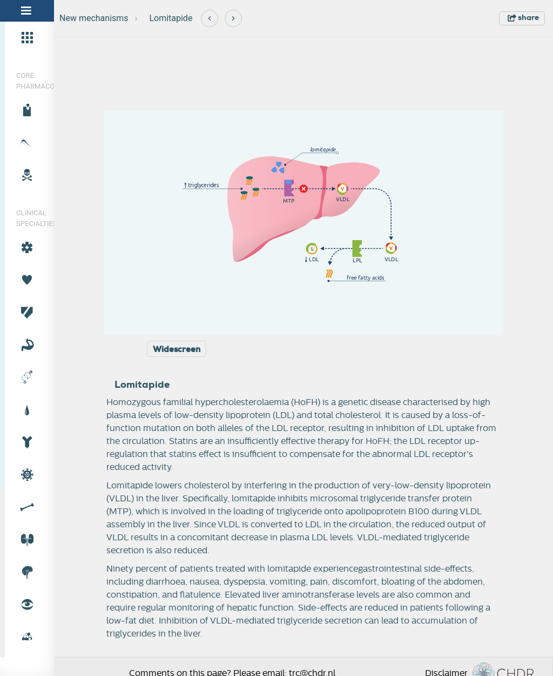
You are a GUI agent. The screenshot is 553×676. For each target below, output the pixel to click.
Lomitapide (170, 18)
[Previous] (209, 18)
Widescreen (176, 349)
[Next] (233, 18)
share (523, 17)
